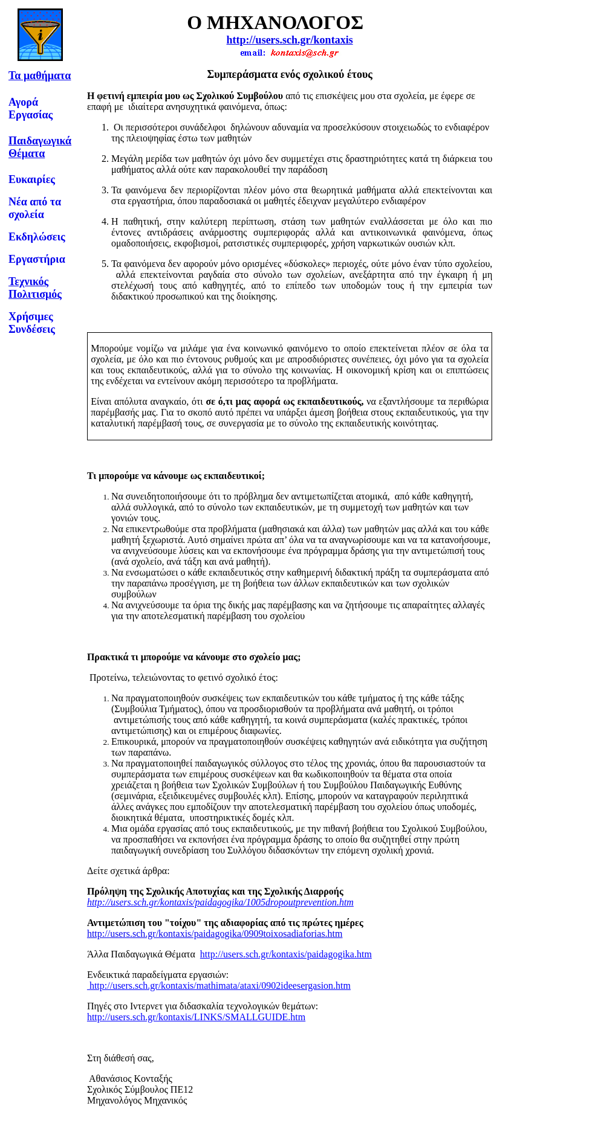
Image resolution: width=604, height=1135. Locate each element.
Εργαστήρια (36, 259)
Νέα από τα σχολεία (34, 208)
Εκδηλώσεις (36, 237)
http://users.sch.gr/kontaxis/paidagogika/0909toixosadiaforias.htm (215, 933)
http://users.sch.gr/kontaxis (290, 40)
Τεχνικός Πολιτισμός (35, 287)
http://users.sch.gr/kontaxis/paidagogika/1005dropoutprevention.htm (220, 902)
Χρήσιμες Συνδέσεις (31, 322)
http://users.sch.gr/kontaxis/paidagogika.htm (286, 954)
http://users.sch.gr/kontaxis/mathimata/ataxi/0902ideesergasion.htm (219, 985)
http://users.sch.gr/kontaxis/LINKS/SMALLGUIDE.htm (196, 1017)
